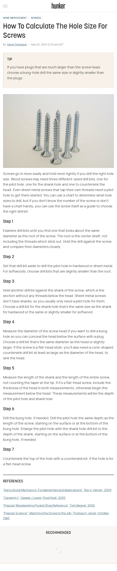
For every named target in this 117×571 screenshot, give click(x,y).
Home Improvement (15, 18)
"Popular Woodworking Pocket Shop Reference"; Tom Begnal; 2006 (49, 505)
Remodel (36, 18)
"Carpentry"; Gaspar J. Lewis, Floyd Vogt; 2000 (34, 497)
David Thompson (17, 44)
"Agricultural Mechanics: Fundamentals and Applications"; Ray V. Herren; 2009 (57, 490)
